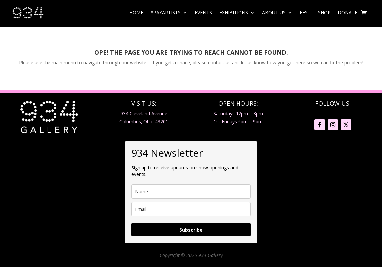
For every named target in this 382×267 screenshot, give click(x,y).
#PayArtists (165, 12)
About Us (274, 12)
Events (203, 12)
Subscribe (191, 230)
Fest (305, 12)
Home (136, 12)
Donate (347, 12)
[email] (191, 209)
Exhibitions (233, 12)
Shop (324, 12)
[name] (191, 191)
